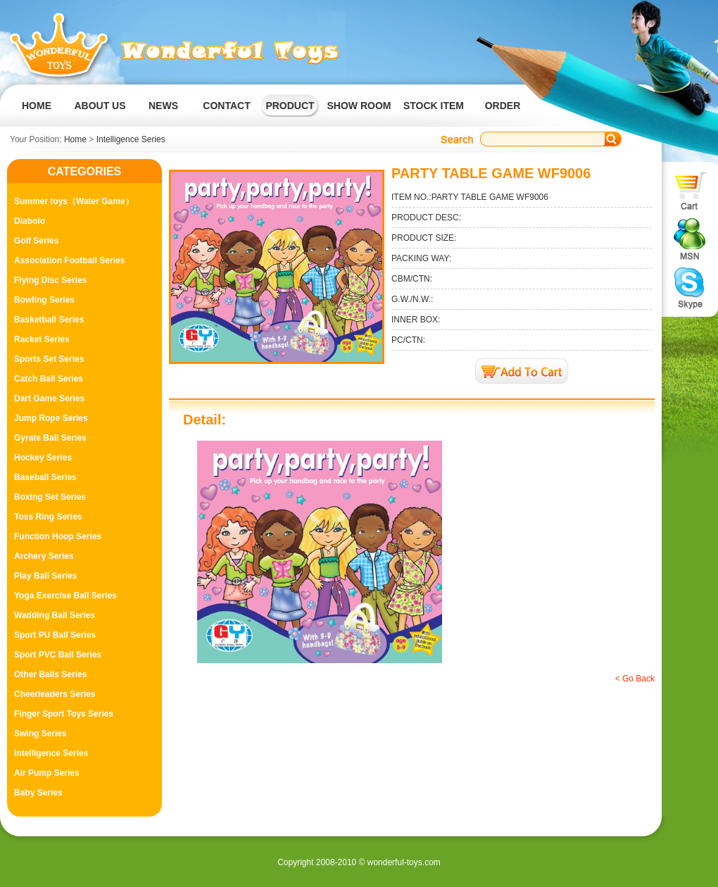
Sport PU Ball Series (55, 635)
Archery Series (44, 556)
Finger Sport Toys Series (63, 714)
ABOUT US (99, 105)
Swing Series (40, 733)
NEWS (163, 105)
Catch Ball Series (48, 379)
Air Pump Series (47, 773)
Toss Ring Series (48, 517)
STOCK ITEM (433, 105)
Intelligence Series (130, 139)
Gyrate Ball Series (50, 438)
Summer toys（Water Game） (74, 201)
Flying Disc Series (50, 280)
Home (75, 139)
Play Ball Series (45, 576)
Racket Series (42, 339)
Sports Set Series (49, 359)
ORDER (503, 105)
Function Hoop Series (57, 536)
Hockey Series (43, 458)
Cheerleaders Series (54, 694)
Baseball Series (45, 477)
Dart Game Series (49, 398)
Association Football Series (69, 260)
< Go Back (635, 679)
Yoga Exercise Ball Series (65, 595)
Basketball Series (49, 320)
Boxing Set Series (50, 497)
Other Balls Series (50, 674)
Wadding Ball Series (54, 615)
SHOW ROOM (359, 105)
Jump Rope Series (51, 418)
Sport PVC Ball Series (57, 655)
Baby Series (38, 793)
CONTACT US (226, 117)
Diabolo (29, 221)
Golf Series (36, 241)
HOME (36, 105)
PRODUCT (289, 105)
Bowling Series (44, 300)
